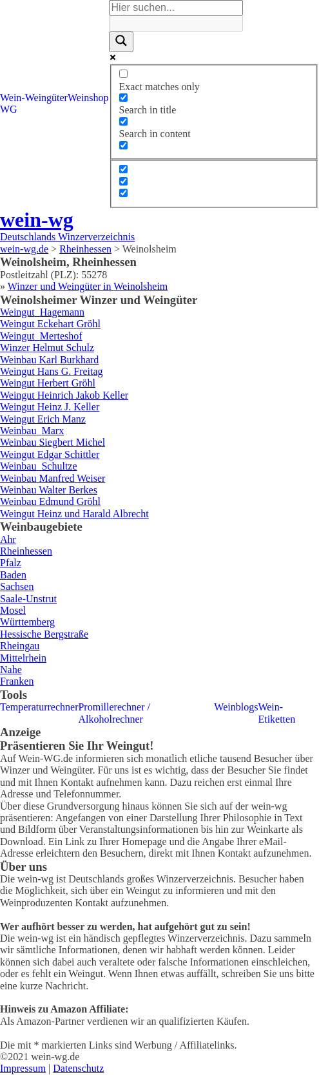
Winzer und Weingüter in (88, 286)
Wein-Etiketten (276, 712)
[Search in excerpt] (123, 145)
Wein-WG (12, 103)
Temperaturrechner (39, 706)
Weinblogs (236, 706)
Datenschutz (78, 1068)
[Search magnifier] (121, 42)
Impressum (23, 1068)
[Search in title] (123, 97)
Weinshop (88, 97)
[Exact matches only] (123, 74)
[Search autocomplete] (176, 23)
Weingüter (46, 97)
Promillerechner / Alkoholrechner (114, 712)
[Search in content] (123, 121)
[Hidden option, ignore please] (123, 169)
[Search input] (176, 7)
